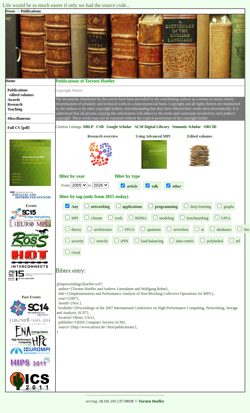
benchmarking (198, 218)
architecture (103, 229)
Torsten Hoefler (151, 401)
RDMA (141, 218)
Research (15, 104)
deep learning (200, 206)
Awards (14, 99)
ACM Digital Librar (151, 127)
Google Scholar (119, 127)
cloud (76, 252)
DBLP (88, 127)
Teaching (15, 109)
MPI (75, 218)
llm (246, 229)
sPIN (124, 241)
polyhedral (215, 241)
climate (96, 218)
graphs (229, 206)
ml (238, 241)
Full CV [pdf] (19, 127)
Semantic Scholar (186, 127)
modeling (167, 218)
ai (202, 229)
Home (11, 11)
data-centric (185, 241)
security (78, 241)
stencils (102, 241)
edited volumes (22, 95)
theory (77, 229)
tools (118, 218)
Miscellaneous (19, 118)
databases (224, 229)
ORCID (210, 127)
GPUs (226, 218)
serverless (180, 229)
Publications (31, 11)
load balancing (152, 241)
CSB (100, 127)
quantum (154, 229)
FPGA (130, 229)
